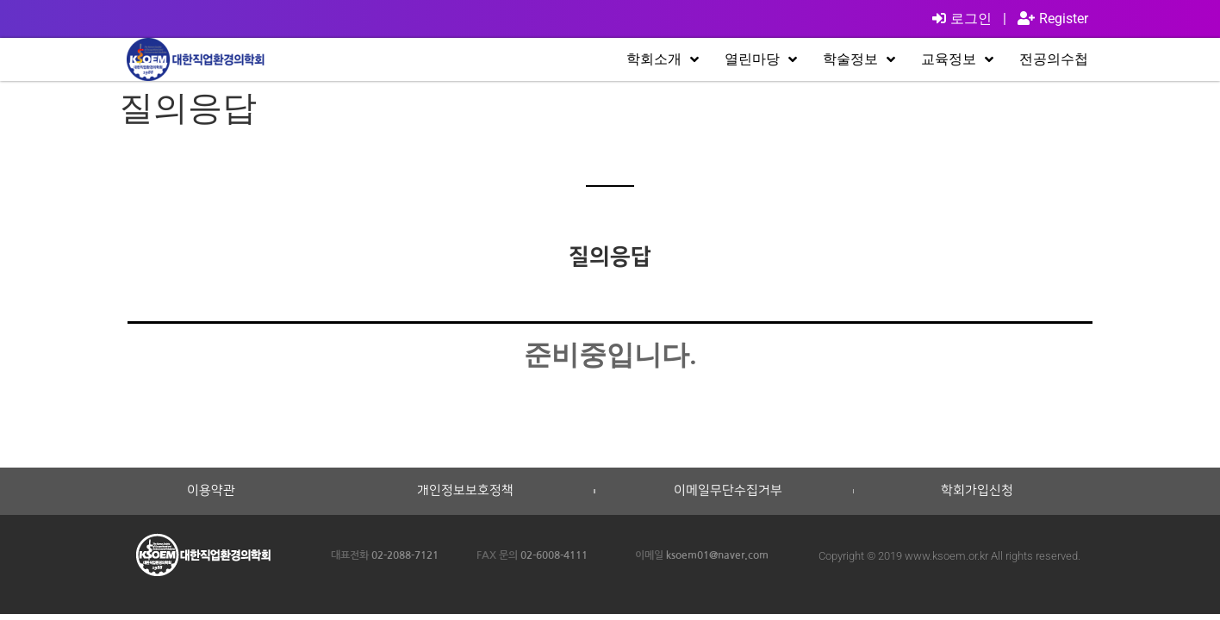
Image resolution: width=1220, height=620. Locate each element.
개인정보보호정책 (465, 491)
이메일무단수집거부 (728, 491)
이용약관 (211, 491)
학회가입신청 (977, 491)
